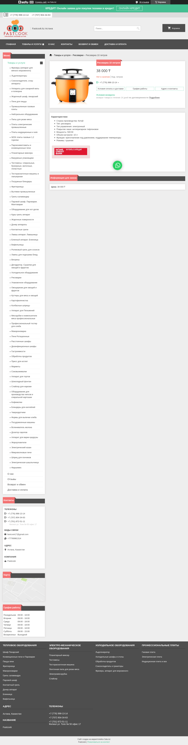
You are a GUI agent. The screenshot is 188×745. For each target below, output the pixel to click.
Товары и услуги (31, 44)
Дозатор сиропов (19, 432)
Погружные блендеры (21, 181)
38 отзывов (144, 2)
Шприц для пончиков (21, 457)
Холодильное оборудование (24, 272)
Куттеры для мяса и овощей (24, 295)
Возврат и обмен (88, 44)
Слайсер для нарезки (21, 386)
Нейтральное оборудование (24, 114)
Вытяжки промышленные (23, 191)
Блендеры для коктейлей (23, 407)
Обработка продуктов (21, 356)
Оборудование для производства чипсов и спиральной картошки (22, 394)
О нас (51, 44)
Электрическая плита (152, 657)
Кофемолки (16, 402)
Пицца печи (8, 661)
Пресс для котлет (19, 361)
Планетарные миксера (22, 153)
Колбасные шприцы (20, 305)
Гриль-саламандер (20, 196)
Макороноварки (10, 671)
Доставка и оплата (115, 44)
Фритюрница (9, 666)
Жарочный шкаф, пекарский (24, 96)
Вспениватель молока (21, 427)
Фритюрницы (17, 186)
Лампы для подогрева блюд (24, 254)
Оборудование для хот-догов (25, 209)
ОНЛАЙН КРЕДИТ (129, 8)
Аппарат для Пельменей (22, 310)
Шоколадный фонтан (21, 381)
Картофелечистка (19, 300)
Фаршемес (16, 467)
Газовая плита (148, 652)
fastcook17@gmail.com (17, 534)
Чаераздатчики (18, 412)
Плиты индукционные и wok (24, 132)
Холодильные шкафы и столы (110, 657)
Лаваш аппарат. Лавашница (24, 234)
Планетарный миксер (59, 655)
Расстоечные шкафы (21, 341)
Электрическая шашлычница (25, 462)
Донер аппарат (10, 689)
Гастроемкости (18, 351)
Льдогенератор (103, 652)
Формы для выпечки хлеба (23, 417)
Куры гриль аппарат (20, 214)
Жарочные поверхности (22, 219)
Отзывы (11, 479)
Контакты (66, 44)
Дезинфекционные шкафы (23, 346)
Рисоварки (78, 55)
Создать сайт (41, 2)
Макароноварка (18, 331)
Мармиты (15, 366)
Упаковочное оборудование (24, 282)
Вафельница (9, 699)
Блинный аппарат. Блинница (24, 240)
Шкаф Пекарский (11, 652)
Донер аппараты (19, 224)
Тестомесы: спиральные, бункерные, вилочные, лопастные (23, 166)
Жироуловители (18, 442)
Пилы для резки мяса (21, 119)
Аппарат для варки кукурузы (24, 437)
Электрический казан (21, 447)
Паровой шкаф (10, 680)
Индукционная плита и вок (154, 661)
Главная (11, 44)
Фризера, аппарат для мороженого (112, 671)
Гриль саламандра (11, 675)
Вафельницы (17, 244)
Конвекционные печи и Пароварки (19, 657)
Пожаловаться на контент (98, 742)
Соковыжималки (19, 371)
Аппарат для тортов (20, 376)
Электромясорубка (58, 674)
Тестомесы (54, 660)
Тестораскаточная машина (61, 664)
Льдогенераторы (19, 76)
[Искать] (138, 28)
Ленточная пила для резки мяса (64, 669)
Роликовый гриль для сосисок (25, 249)
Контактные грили (19, 229)
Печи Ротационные (20, 336)
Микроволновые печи (21, 452)
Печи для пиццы (19, 101)
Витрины (15, 259)
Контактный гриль (11, 685)
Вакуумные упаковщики (22, 158)
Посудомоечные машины (23, 422)
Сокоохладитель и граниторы (109, 666)
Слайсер (53, 678)
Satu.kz (107, 739)
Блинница (7, 694)
